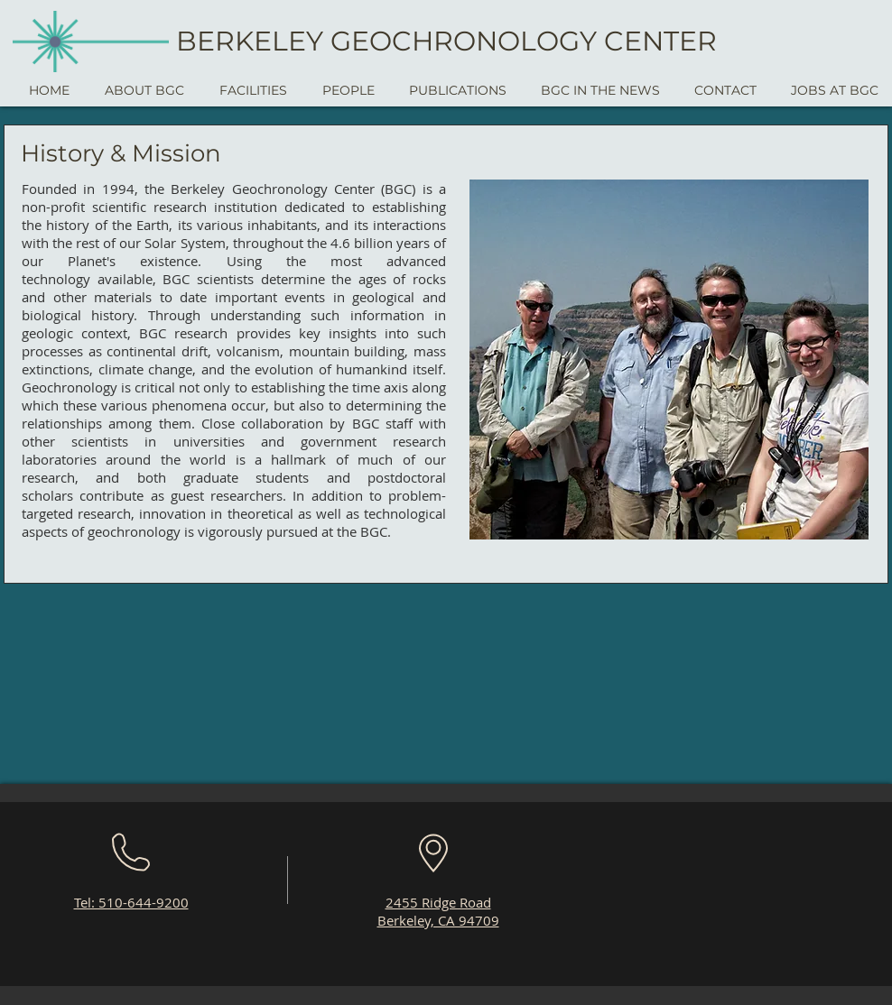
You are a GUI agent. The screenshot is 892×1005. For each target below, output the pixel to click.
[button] (144, 90)
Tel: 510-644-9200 (131, 902)
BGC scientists (208, 279)
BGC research (183, 333)
